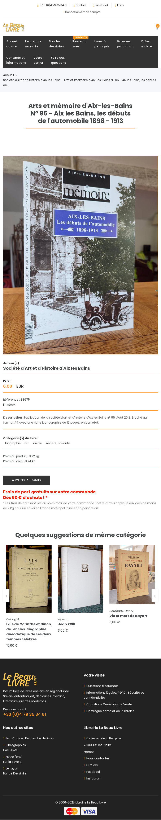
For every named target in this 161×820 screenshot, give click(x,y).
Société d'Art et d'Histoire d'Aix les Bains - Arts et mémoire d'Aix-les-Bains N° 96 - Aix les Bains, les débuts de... (79, 82)
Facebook (102, 5)
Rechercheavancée (33, 43)
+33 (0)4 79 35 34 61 (53, 5)
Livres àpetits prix (101, 43)
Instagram (92, 779)
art (27, 443)
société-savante (58, 443)
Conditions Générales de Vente (108, 705)
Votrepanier (38, 60)
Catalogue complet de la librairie (109, 711)
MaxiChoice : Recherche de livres (29, 739)
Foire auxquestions (58, 60)
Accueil (10, 75)
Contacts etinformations (16, 60)
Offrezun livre (146, 43)
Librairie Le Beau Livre (90, 803)
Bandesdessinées (56, 43)
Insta (120, 5)
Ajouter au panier (27, 480)
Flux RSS (91, 765)
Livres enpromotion (125, 43)
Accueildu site (11, 43)
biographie (13, 443)
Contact (80, 5)
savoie (37, 443)
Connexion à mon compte (83, 12)
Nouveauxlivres (80, 42)
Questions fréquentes (101, 686)
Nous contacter (96, 759)
